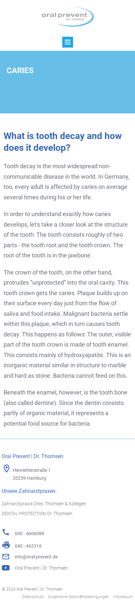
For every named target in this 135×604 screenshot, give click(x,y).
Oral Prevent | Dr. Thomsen (41, 568)
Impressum (123, 596)
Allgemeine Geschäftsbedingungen (78, 596)
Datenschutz (33, 596)
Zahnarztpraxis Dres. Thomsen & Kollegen (44, 503)
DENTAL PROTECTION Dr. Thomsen (37, 513)
